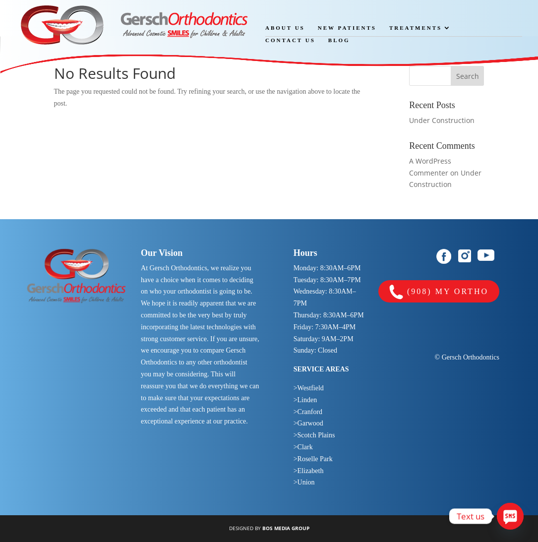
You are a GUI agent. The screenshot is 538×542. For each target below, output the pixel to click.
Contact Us (290, 40)
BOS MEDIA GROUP (285, 528)
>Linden (305, 400)
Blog (339, 40)
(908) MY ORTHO (438, 292)
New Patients (347, 28)
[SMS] (510, 516)
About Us (285, 28)
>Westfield (309, 388)
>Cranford (308, 412)
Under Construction (442, 120)
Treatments (415, 28)
